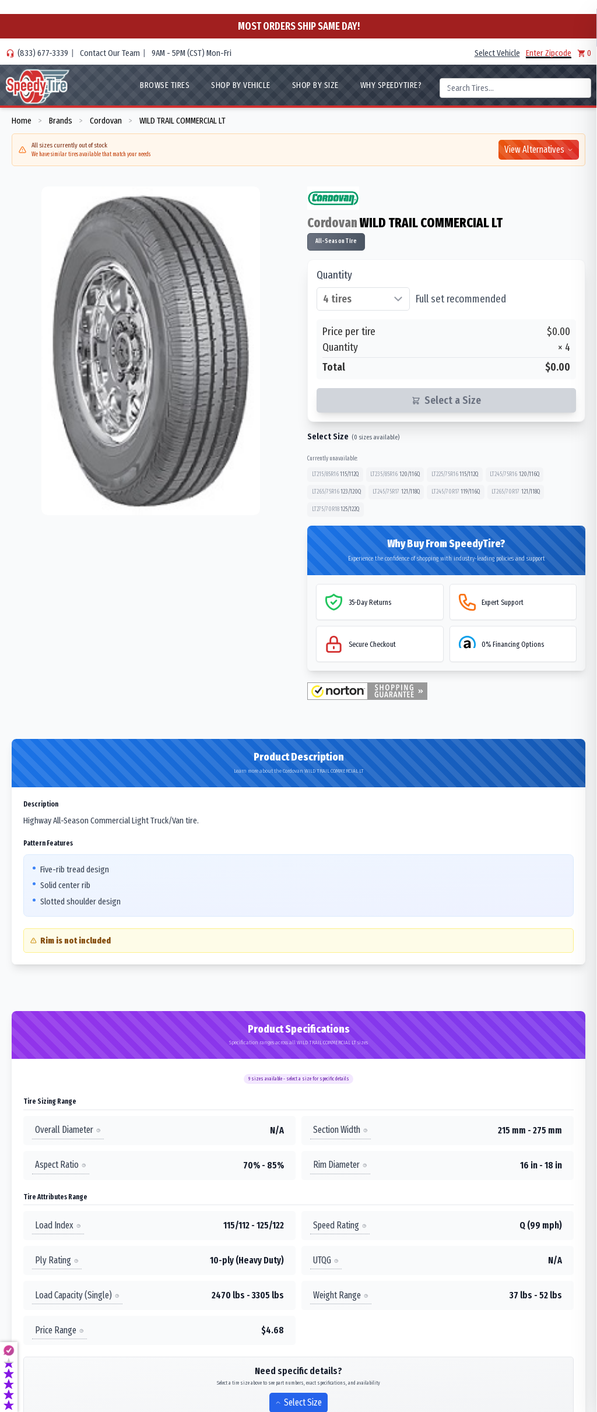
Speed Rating (340, 1225)
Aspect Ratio (60, 1165)
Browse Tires (164, 85)
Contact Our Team (110, 53)
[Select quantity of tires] (363, 299)
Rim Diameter (340, 1165)
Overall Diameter (68, 1130)
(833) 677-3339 (42, 53)
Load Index (58, 1225)
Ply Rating (57, 1260)
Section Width (340, 1130)
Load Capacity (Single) (77, 1295)
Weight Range (340, 1295)
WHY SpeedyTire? (391, 85)
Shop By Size (315, 85)
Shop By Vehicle (241, 85)
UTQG (326, 1260)
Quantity (334, 275)
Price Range (59, 1330)
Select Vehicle (497, 53)
